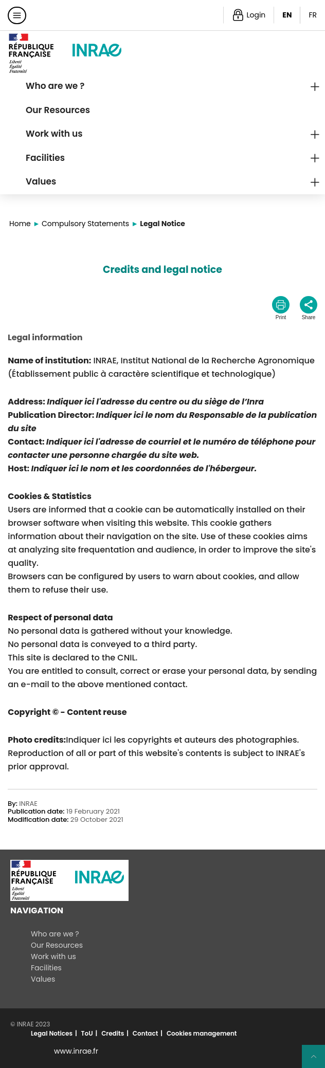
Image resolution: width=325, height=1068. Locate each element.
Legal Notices (52, 1033)
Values (41, 181)
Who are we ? (55, 86)
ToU (87, 1033)
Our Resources (58, 110)
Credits (112, 1033)
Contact (145, 1033)
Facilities (45, 158)
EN (287, 15)
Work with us (54, 133)
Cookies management (202, 1033)
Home (20, 223)
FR (313, 15)
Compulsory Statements (85, 223)
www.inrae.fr (76, 1051)
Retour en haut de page (318, 1061)
